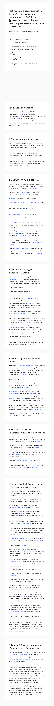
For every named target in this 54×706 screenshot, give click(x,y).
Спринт (19, 383)
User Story (34, 629)
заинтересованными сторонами (20, 659)
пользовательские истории (26, 614)
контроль (36, 188)
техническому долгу (17, 611)
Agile (33, 307)
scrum (22, 114)
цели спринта (27, 322)
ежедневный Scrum (15, 279)
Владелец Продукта (18, 277)
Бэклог (25, 596)
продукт (13, 561)
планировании (27, 524)
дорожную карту (14, 238)
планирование (35, 202)
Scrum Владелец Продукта (18, 231)
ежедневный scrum (32, 298)
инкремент (21, 463)
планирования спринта (26, 365)
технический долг (14, 454)
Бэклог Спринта (16, 223)
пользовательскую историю (28, 551)
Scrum (18, 118)
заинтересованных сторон (19, 654)
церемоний (22, 195)
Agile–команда (25, 235)
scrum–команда (29, 460)
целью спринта (24, 387)
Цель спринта (13, 391)
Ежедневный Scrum (20, 313)
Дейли (13, 198)
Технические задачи (17, 538)
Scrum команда (23, 192)
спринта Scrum (17, 467)
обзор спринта (30, 676)
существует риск (14, 394)
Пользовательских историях (19, 507)
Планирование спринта (18, 202)
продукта (18, 235)
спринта (24, 368)
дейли (32, 303)
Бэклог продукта (16, 214)
